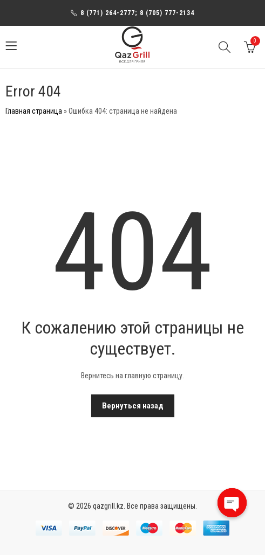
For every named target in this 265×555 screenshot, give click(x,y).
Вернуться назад (133, 406)
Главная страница (33, 111)
